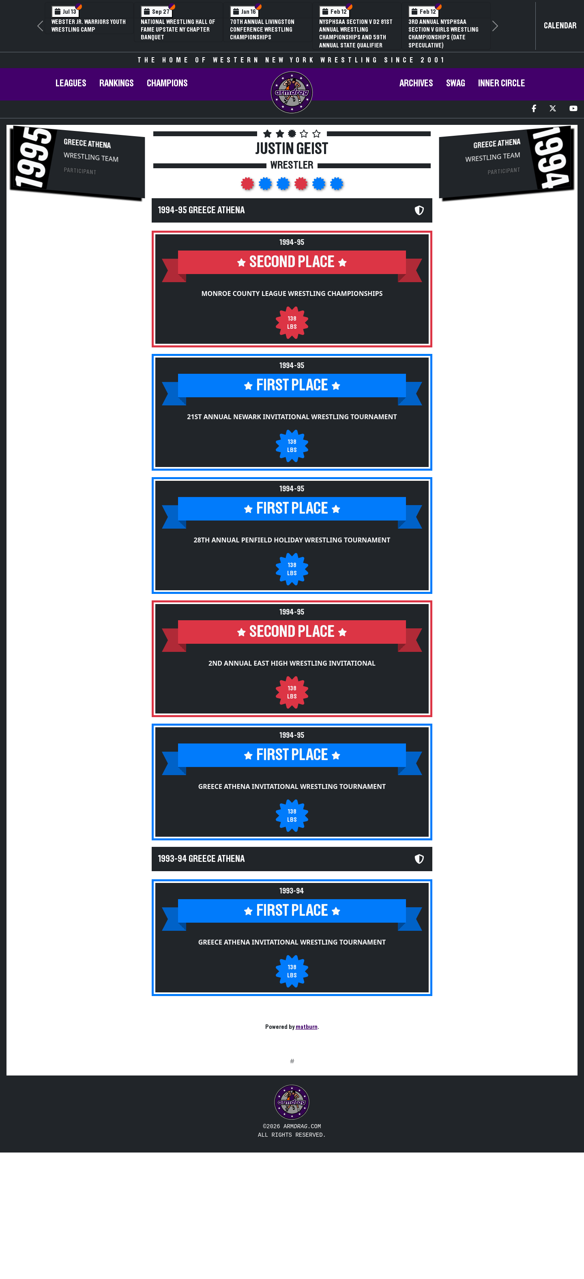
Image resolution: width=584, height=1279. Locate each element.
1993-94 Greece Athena (201, 859)
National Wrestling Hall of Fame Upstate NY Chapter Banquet (178, 30)
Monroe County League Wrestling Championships (291, 293)
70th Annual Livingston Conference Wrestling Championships (262, 30)
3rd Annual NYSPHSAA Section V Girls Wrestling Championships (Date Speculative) (443, 34)
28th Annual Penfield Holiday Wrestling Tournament (292, 540)
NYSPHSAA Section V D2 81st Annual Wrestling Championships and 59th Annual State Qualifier (356, 34)
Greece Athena (87, 143)
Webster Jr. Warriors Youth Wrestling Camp (89, 26)
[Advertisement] (79, 269)
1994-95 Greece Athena (201, 210)
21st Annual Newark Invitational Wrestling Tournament (292, 416)
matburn (307, 1027)
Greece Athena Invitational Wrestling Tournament (292, 786)
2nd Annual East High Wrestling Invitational (292, 663)
